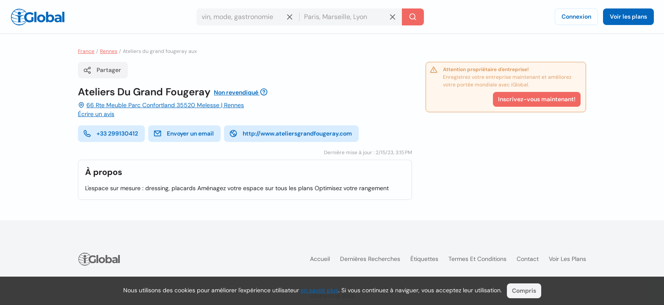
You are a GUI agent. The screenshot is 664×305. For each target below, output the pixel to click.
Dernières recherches (370, 259)
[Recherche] (413, 16)
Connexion (576, 16)
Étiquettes (424, 259)
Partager (102, 70)
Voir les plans (628, 16)
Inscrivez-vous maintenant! (536, 99)
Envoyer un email (183, 133)
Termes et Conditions (477, 259)
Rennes (108, 51)
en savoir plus (319, 290)
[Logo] (37, 16)
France (86, 51)
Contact (528, 259)
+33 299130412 (110, 133)
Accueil (320, 259)
